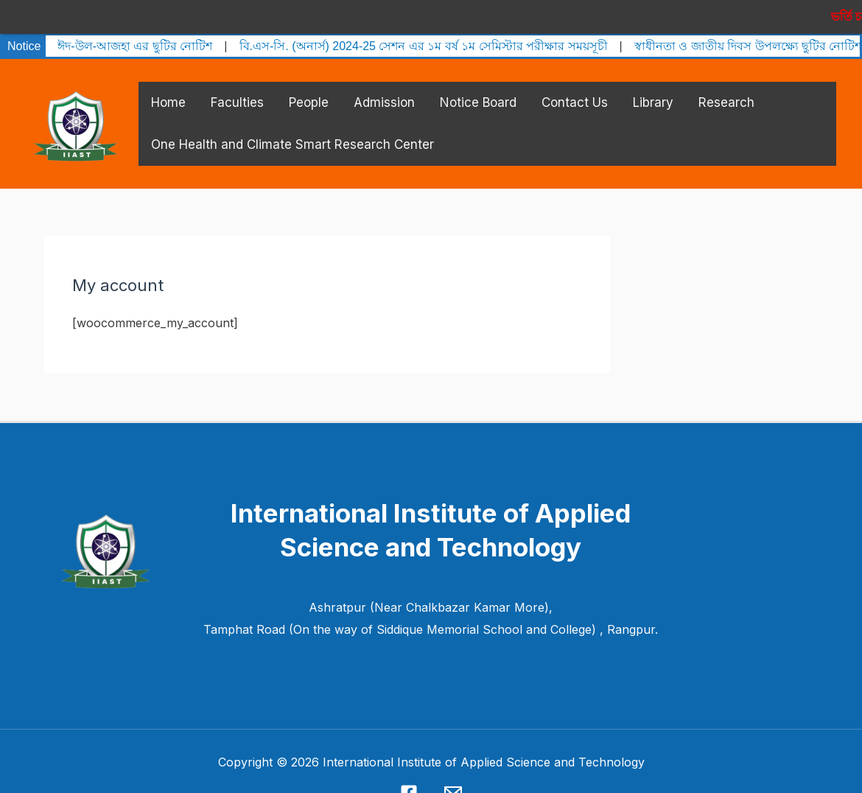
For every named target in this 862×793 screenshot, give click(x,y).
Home (168, 92)
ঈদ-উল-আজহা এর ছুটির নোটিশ (134, 35)
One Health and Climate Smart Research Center (292, 134)
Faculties (237, 92)
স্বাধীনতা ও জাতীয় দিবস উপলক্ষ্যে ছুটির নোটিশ (748, 35)
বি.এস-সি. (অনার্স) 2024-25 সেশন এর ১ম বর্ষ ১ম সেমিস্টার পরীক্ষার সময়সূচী (423, 35)
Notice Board (478, 92)
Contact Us (575, 92)
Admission (384, 92)
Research (726, 92)
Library (653, 92)
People (309, 92)
